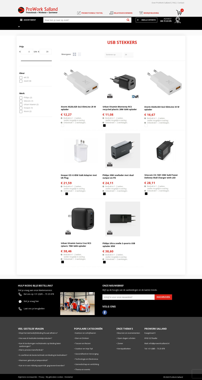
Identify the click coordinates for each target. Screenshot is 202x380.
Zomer (120, 343)
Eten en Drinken (82, 338)
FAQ (174, 2)
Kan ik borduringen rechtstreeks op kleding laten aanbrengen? (40, 345)
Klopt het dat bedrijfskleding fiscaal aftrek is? (38, 333)
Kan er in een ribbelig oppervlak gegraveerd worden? (42, 365)
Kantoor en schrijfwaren (85, 333)
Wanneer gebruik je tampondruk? (33, 360)
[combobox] (84, 20)
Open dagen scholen (126, 338)
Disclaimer (69, 377)
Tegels (74, 54)
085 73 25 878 (165, 21)
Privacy (41, 377)
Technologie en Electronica (86, 359)
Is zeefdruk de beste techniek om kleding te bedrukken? (43, 355)
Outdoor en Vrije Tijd (84, 348)
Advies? (167, 18)
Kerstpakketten (124, 348)
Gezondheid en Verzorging (86, 354)
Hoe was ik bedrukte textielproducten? (35, 338)
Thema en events (82, 369)
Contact (181, 2)
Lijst (79, 54)
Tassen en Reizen (83, 343)
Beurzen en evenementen (128, 333)
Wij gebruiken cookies (54, 377)
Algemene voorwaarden (27, 377)
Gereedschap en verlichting (87, 364)
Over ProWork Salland (161, 2)
